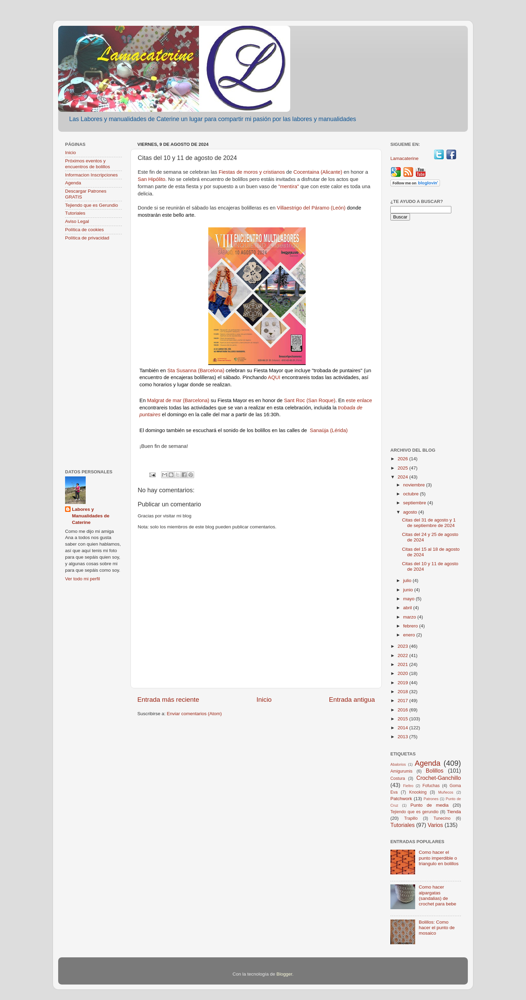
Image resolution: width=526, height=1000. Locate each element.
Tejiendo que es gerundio (414, 811)
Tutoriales (75, 213)
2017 (403, 700)
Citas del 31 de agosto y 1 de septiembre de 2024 (429, 522)
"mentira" (288, 186)
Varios (435, 825)
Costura (397, 778)
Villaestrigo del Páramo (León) (311, 208)
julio (408, 580)
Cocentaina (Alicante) (318, 172)
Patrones (430, 799)
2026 (403, 458)
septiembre (415, 502)
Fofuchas (431, 785)
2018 (403, 691)
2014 (403, 727)
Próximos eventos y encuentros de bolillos (87, 163)
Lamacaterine (405, 158)
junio (408, 589)
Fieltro (408, 786)
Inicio (264, 699)
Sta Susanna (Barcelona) (195, 370)
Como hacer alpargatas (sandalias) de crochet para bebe (437, 895)
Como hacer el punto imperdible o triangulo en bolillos (439, 858)
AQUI (274, 377)
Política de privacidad (87, 237)
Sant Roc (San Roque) (309, 400)
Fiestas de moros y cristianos (252, 172)
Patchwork (401, 798)
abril (408, 607)
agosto (410, 512)
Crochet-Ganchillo (438, 778)
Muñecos (445, 792)
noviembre (414, 484)
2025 (403, 468)
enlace (364, 400)
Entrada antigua (352, 699)
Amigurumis (401, 771)
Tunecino (442, 818)
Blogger (284, 974)
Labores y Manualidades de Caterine (90, 516)
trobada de (350, 407)
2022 (403, 655)
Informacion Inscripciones (91, 175)
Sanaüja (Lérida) (329, 430)
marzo (410, 617)
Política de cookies (84, 229)
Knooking (418, 792)
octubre (411, 493)
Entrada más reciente (168, 699)
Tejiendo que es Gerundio (91, 205)
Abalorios (398, 764)
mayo (409, 598)
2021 (403, 664)
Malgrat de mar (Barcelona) (179, 400)
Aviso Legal (77, 221)
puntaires (149, 414)
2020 (403, 673)
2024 (403, 477)
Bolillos (434, 770)
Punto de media (429, 805)
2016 (403, 709)
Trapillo (411, 818)
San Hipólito (151, 179)
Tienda (454, 811)
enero (409, 634)
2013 (403, 736)
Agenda (73, 182)
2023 (403, 646)
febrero (411, 625)
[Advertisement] (93, 355)
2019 (403, 682)
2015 (403, 718)
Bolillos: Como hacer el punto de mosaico (436, 928)
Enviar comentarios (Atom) (194, 713)
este (351, 400)
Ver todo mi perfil (82, 578)
